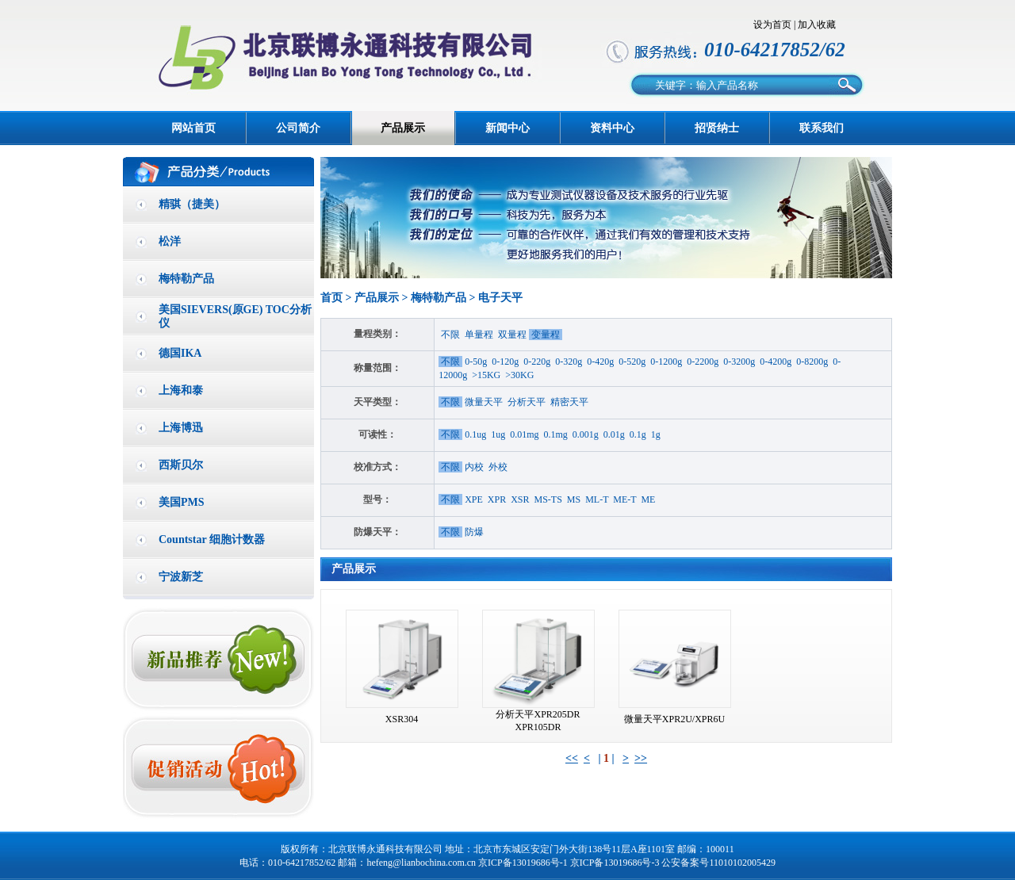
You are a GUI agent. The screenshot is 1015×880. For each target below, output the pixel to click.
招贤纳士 (717, 128)
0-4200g (775, 361)
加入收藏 (817, 24)
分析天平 (526, 401)
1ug (498, 434)
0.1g (638, 434)
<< (571, 758)
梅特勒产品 (186, 279)
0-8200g (812, 361)
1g (656, 434)
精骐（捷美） (192, 204)
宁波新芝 (181, 577)
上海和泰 (181, 390)
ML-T (597, 499)
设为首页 (772, 24)
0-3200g (739, 361)
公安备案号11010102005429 (718, 862)
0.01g (614, 434)
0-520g (632, 361)
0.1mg (556, 434)
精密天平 (569, 401)
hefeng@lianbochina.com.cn (421, 862)
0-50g (475, 361)
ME (647, 499)
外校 (498, 467)
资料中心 (612, 128)
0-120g (505, 361)
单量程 (479, 334)
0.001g (585, 434)
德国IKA (180, 353)
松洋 (170, 241)
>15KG (486, 375)
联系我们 (821, 128)
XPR (496, 499)
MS (574, 499)
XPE (473, 499)
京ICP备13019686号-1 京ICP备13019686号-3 (568, 862)
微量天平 (483, 401)
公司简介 (298, 128)
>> (640, 758)
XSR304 (401, 719)
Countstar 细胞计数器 (212, 539)
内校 (474, 467)
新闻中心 (507, 128)
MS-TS (548, 499)
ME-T (624, 499)
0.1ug (475, 434)
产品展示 (403, 128)
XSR (519, 499)
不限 (450, 334)
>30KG (519, 375)
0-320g (568, 361)
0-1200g (666, 361)
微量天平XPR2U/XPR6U (674, 719)
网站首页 (193, 128)
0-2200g (702, 361)
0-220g (537, 361)
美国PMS (182, 502)
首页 (331, 298)
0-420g (600, 361)
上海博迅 (181, 428)
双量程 (512, 334)
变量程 (545, 334)
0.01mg (524, 434)
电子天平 (500, 298)
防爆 (474, 532)
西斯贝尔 (181, 465)
